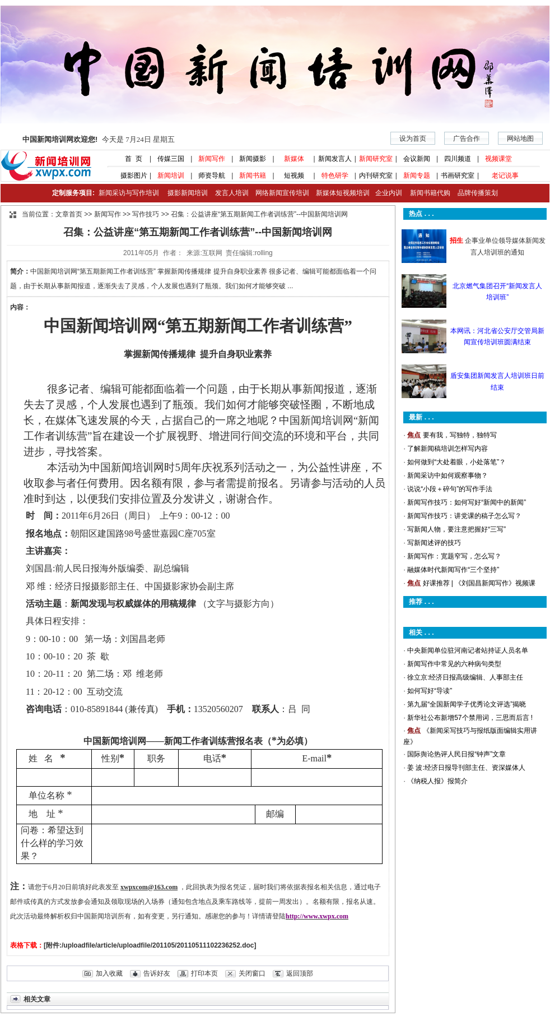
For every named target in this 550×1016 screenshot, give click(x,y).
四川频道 (457, 159)
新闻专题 (416, 175)
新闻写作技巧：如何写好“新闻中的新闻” (466, 502)
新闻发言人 (335, 159)
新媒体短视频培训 (343, 193)
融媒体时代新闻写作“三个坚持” (453, 570)
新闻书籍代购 (426, 193)
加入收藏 (109, 973)
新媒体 (294, 159)
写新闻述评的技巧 (434, 543)
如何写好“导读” (429, 691)
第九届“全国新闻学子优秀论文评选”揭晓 (466, 704)
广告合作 (466, 138)
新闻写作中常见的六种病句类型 (454, 664)
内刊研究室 (376, 175)
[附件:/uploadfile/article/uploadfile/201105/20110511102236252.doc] (150, 945)
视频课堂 (498, 159)
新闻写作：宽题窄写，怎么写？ (454, 556)
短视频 (294, 175)
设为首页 (412, 138)
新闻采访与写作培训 (127, 193)
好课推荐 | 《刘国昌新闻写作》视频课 (479, 583)
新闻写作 (211, 159)
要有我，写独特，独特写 (460, 435)
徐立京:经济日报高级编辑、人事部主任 (465, 677)
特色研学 (334, 175)
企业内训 (386, 193)
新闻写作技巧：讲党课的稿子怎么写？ (464, 516)
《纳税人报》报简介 (437, 781)
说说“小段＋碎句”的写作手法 (449, 489)
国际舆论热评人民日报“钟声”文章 (456, 754)
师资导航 (211, 175)
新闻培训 (170, 175)
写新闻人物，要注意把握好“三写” (456, 529)
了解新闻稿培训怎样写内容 (447, 448)
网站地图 (520, 138)
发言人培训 (232, 193)
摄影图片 (130, 175)
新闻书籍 (252, 175)
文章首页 (68, 214)
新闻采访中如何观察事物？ (447, 475)
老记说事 (505, 175)
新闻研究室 (376, 159)
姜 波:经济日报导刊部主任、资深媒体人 (466, 768)
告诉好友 (156, 973)
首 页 (130, 159)
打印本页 (204, 973)
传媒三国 (170, 159)
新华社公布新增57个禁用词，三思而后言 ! (470, 718)
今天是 (98, 139)
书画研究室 (457, 175)
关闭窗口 (252, 973)
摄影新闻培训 (187, 193)
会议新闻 (416, 159)
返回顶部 (299, 973)
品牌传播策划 (475, 193)
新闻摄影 (252, 159)
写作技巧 (145, 214)
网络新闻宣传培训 (282, 193)
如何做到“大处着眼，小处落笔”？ (456, 462)
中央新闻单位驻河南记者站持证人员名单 (467, 650)
